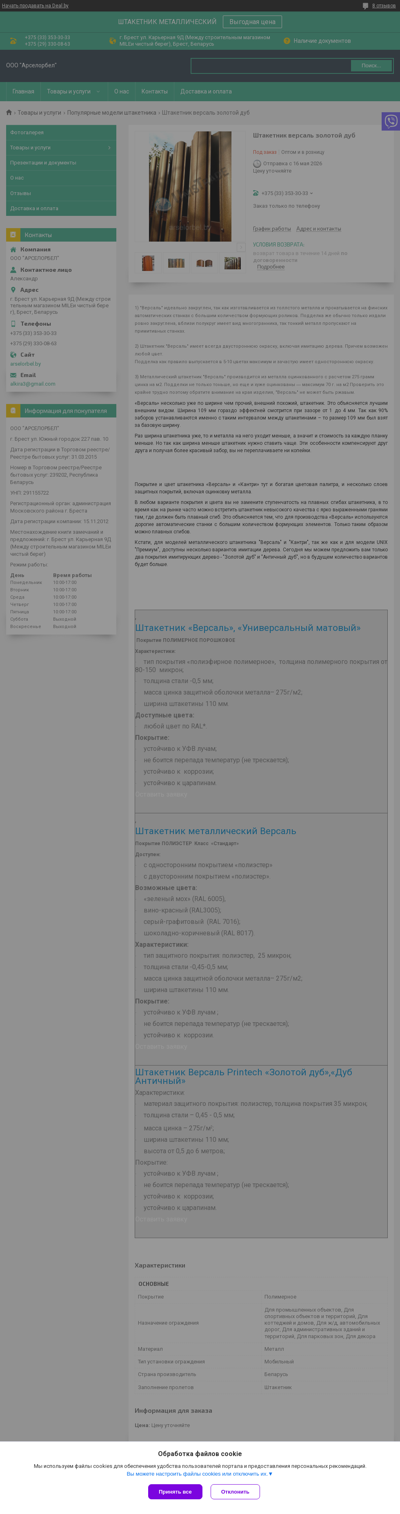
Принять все (175, 1492)
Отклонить (235, 1492)
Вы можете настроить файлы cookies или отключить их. (197, 1474)
